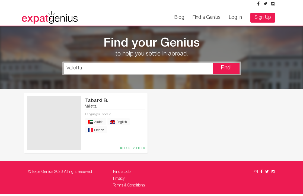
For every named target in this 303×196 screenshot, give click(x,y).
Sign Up (262, 17)
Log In (235, 17)
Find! (226, 68)
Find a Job (121, 172)
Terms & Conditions (129, 186)
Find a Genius (207, 17)
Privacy (119, 179)
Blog (179, 17)
